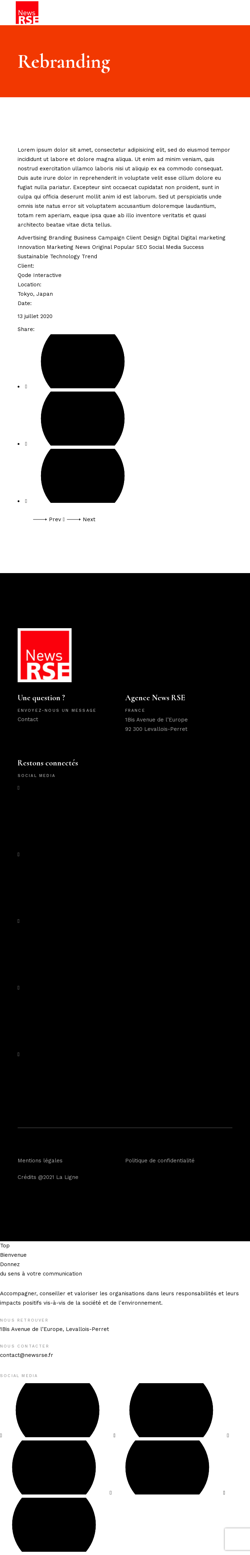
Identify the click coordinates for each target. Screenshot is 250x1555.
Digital (172, 237)
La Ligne (67, 1177)
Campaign (112, 237)
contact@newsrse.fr (26, 1355)
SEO (142, 247)
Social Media (166, 247)
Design (153, 237)
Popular (125, 247)
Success (193, 247)
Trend (89, 256)
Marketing (61, 247)
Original (103, 247)
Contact (28, 719)
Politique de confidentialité (160, 1160)
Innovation (32, 247)
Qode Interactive (40, 275)
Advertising (33, 237)
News (83, 247)
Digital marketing (203, 237)
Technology (66, 256)
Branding (61, 237)
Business (86, 237)
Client (134, 237)
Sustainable (34, 256)
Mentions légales (40, 1160)
